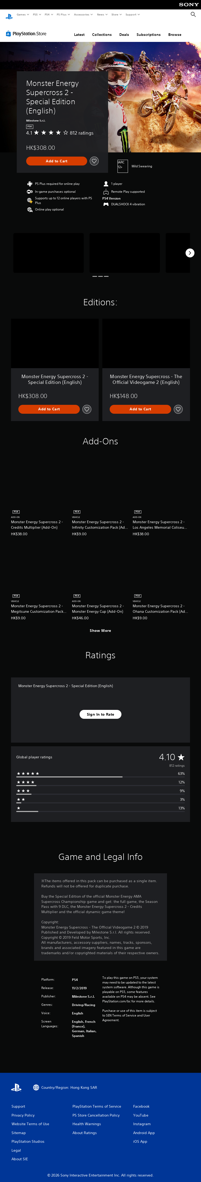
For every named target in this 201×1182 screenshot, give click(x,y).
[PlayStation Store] (27, 28)
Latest (79, 29)
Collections (102, 29)
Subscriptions (149, 29)
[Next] (190, 248)
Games (20, 14)
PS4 (47, 14)
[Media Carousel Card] (48, 248)
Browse (174, 29)
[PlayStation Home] (9, 14)
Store (114, 14)
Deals (124, 29)
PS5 (35, 14)
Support (130, 14)
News (100, 14)
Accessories (81, 14)
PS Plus (62, 14)
